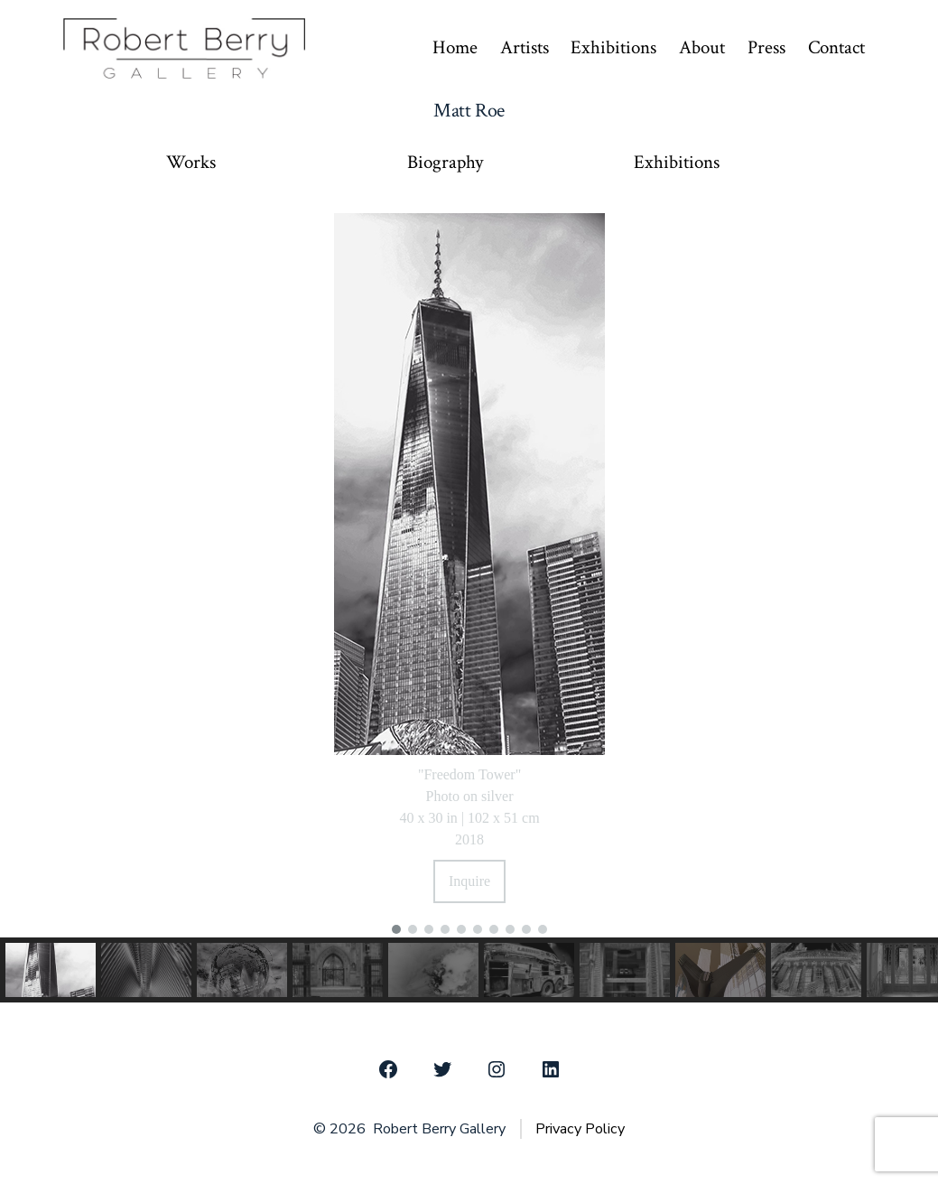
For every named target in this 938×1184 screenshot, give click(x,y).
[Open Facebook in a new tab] (388, 1069)
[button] (396, 929)
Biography (445, 162)
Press (766, 47)
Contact (836, 47)
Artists (524, 47)
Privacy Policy (580, 1129)
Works (191, 162)
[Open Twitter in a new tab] (442, 1069)
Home (455, 47)
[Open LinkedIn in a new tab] (550, 1069)
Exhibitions (613, 47)
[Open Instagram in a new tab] (496, 1069)
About (702, 47)
